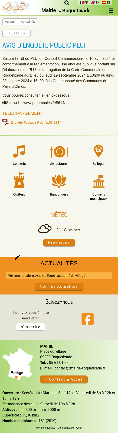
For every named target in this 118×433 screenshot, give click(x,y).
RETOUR (16, 33)
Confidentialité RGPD (70, 427)
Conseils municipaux (98, 196)
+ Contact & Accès (64, 379)
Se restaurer (59, 163)
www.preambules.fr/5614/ (44, 103)
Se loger (99, 163)
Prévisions (59, 242)
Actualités (28, 22)
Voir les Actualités (59, 286)
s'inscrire (30, 326)
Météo (59, 215)
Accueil (10, 22)
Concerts (19, 163)
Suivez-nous (59, 301)
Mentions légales (46, 427)
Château (19, 194)
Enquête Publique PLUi (27, 122)
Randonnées (59, 194)
